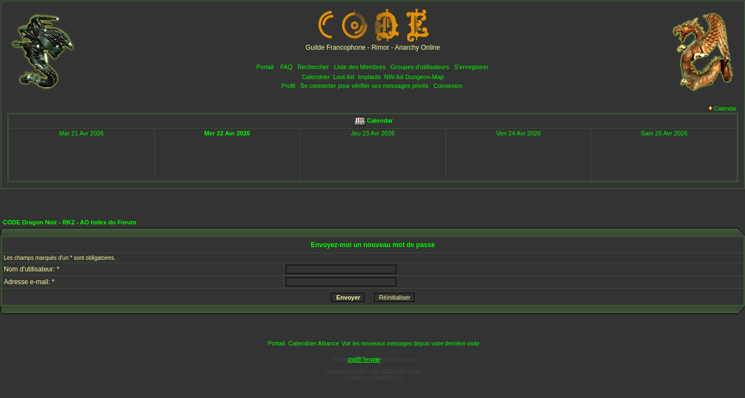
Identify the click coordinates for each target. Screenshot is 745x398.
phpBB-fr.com (388, 378)
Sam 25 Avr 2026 (664, 133)
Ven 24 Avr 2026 (518, 133)
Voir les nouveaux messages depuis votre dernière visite (411, 344)
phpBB (357, 372)
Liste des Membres (359, 67)
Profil (288, 85)
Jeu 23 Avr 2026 (373, 133)
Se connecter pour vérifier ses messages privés (364, 85)
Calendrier (316, 77)
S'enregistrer (471, 67)
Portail (265, 67)
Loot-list (344, 77)
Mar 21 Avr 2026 (81, 133)
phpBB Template (364, 360)
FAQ (286, 67)
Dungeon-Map (424, 77)
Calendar (722, 109)
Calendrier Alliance (313, 343)
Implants (369, 77)
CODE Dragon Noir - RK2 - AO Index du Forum (70, 222)
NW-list (393, 77)
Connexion (448, 85)
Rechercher (313, 67)
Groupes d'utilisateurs (420, 67)
